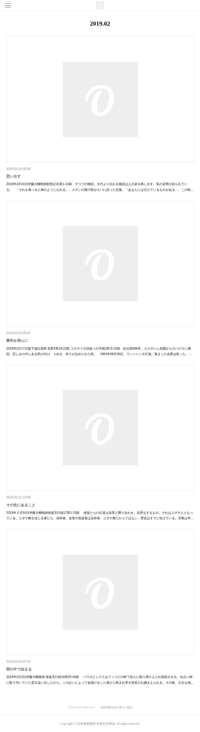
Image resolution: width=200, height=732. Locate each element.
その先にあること (22, 505)
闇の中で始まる (19, 669)
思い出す (13, 176)
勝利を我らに (17, 340)
